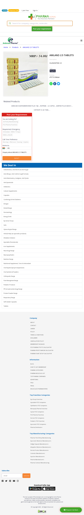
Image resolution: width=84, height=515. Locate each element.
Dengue (6, 204)
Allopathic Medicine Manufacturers (40, 447)
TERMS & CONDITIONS (36, 335)
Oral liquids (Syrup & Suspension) (14, 268)
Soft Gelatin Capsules (10, 302)
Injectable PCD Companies (38, 402)
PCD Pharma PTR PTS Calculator (40, 347)
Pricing (5, 10)
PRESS (32, 386)
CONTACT (33, 325)
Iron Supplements (9, 246)
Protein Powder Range (10, 293)
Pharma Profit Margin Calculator (41, 350)
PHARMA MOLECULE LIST (37, 373)
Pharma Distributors (36, 427)
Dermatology (8, 212)
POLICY (32, 331)
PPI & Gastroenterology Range (13, 289)
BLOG (32, 364)
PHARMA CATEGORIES (36, 370)
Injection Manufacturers (37, 456)
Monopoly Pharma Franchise (38, 408)
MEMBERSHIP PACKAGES (37, 344)
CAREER (32, 328)
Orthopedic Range (9, 276)
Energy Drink (7, 216)
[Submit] (9, 23)
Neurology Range (9, 251)
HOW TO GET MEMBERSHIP (38, 367)
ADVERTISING (34, 379)
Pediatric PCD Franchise (37, 421)
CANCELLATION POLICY (37, 341)
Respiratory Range (9, 297)
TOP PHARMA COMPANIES (38, 376)
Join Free (25, 10)
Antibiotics (7, 187)
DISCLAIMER (33, 338)
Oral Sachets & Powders (11, 272)
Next (17, 158)
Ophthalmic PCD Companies (38, 405)
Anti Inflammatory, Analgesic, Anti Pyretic (16, 178)
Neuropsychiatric (9, 255)
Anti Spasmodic (8, 182)
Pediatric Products (9, 285)
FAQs (31, 382)
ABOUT (32, 322)
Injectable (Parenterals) (11, 242)
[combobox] (39, 23)
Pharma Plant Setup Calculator (41, 353)
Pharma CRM (14, 10)
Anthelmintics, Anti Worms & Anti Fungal (16, 170)
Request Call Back (71, 510)
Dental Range (8, 208)
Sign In (35, 10)
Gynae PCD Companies (37, 412)
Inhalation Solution (9, 238)
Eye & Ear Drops (9, 221)
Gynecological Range (10, 229)
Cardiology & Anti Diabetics (12, 199)
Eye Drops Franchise (36, 399)
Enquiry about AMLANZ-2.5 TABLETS (17, 152)
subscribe (26, 476)
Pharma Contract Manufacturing (39, 463)
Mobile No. (6, 145)
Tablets (6, 306)
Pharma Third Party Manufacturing (40, 438)
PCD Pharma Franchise (37, 415)
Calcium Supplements (10, 191)
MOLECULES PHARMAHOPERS (38, 389)
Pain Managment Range (11, 280)
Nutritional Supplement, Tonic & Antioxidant (17, 263)
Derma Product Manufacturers (39, 450)
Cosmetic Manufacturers (37, 453)
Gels (5, 225)
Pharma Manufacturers (37, 459)
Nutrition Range (8, 259)
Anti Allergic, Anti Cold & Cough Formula (16, 174)
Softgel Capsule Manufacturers (39, 444)
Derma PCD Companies (37, 418)
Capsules (6, 195)
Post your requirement (42, 29)
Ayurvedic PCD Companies (38, 424)
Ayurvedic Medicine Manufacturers (40, 441)
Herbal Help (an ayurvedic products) (15, 234)
